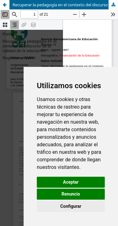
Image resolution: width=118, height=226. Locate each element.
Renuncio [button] (71, 193)
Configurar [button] (70, 206)
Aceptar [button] (71, 182)
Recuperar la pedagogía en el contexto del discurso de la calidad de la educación (65, 5)
